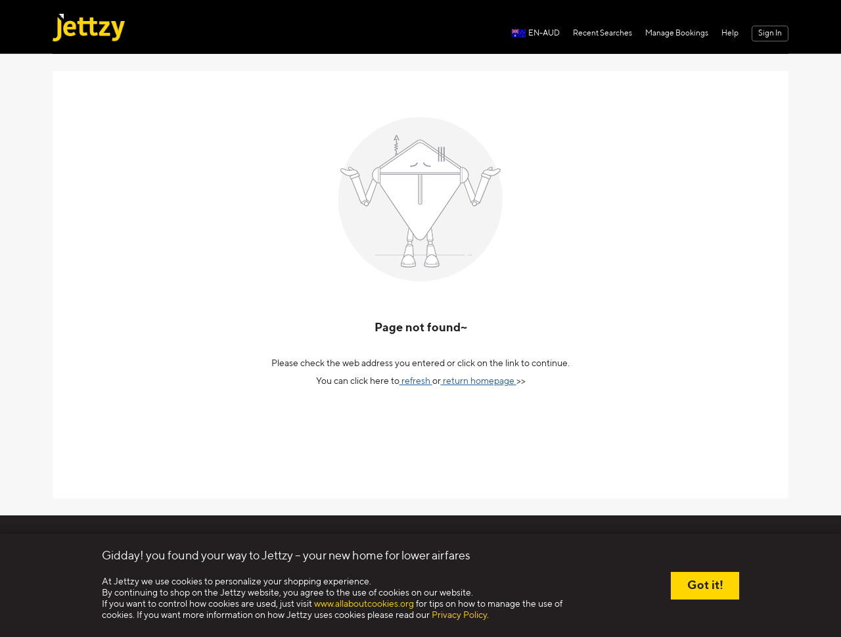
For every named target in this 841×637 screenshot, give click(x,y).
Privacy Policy (459, 615)
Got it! (705, 586)
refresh (415, 381)
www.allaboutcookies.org (364, 604)
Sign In (770, 33)
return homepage (478, 381)
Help (730, 33)
